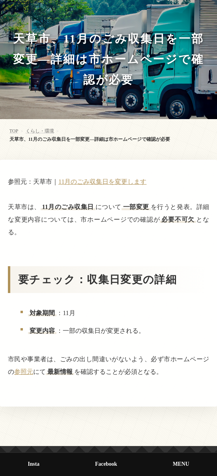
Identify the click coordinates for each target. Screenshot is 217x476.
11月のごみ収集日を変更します (102, 181)
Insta (33, 464)
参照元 (23, 371)
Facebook (106, 464)
